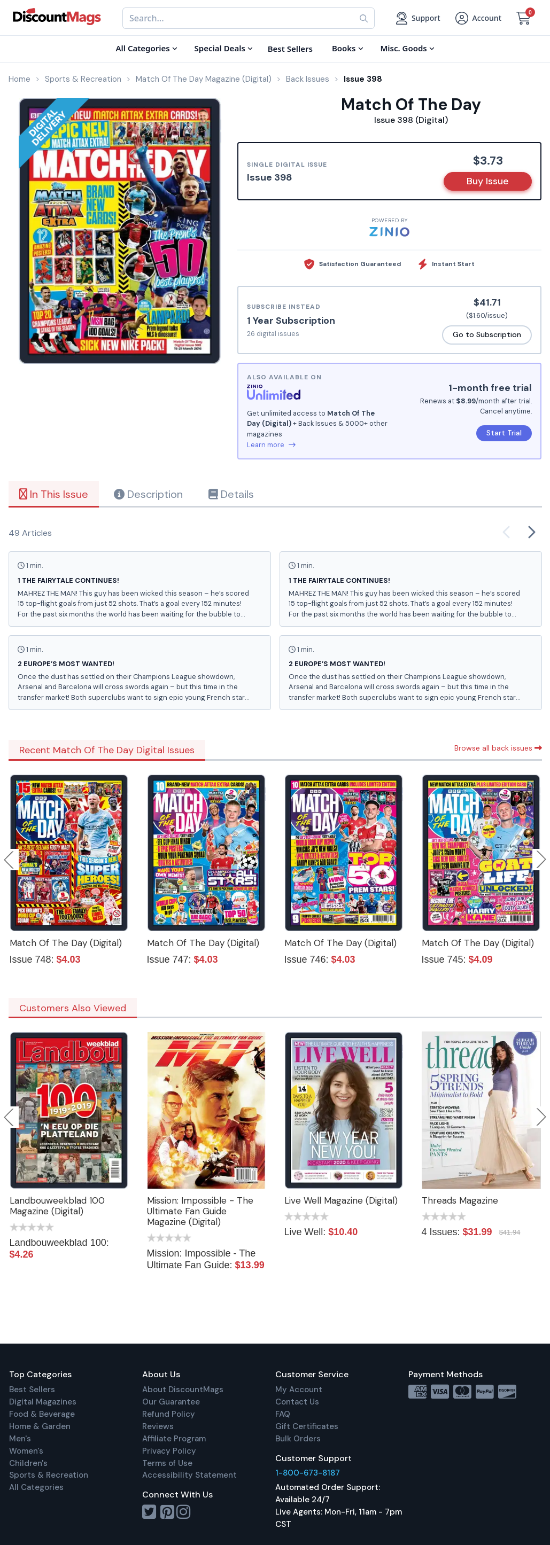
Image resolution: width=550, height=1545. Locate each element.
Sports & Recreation (48, 1475)
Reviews (158, 1426)
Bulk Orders (298, 1438)
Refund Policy (168, 1414)
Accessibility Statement (189, 1475)
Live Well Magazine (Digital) (341, 1200)
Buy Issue (488, 181)
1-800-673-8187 (307, 1473)
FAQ (282, 1414)
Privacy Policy (169, 1451)
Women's (26, 1451)
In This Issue (53, 494)
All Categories (36, 1487)
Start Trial (504, 433)
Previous (10, 859)
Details (231, 494)
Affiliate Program (174, 1438)
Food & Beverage (42, 1414)
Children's (28, 1463)
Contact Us (297, 1401)
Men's (20, 1438)
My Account (298, 1389)
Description (148, 494)
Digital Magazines (42, 1401)
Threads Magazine (460, 1200)
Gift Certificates (306, 1426)
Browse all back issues (498, 748)
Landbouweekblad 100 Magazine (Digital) (57, 1206)
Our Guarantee (171, 1401)
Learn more (271, 444)
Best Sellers (32, 1389)
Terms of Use (167, 1463)
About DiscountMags (182, 1389)
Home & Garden (40, 1426)
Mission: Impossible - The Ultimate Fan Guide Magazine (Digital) (200, 1211)
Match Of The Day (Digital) (66, 943)
